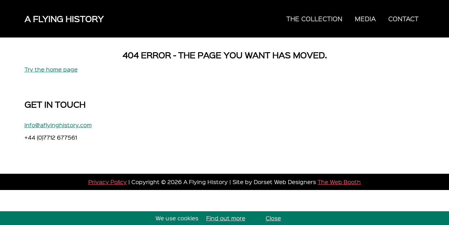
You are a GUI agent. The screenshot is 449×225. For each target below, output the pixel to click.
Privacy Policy (107, 182)
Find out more (225, 218)
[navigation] (352, 19)
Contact (403, 18)
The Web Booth (339, 182)
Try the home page (51, 69)
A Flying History (64, 18)
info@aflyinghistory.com (58, 125)
